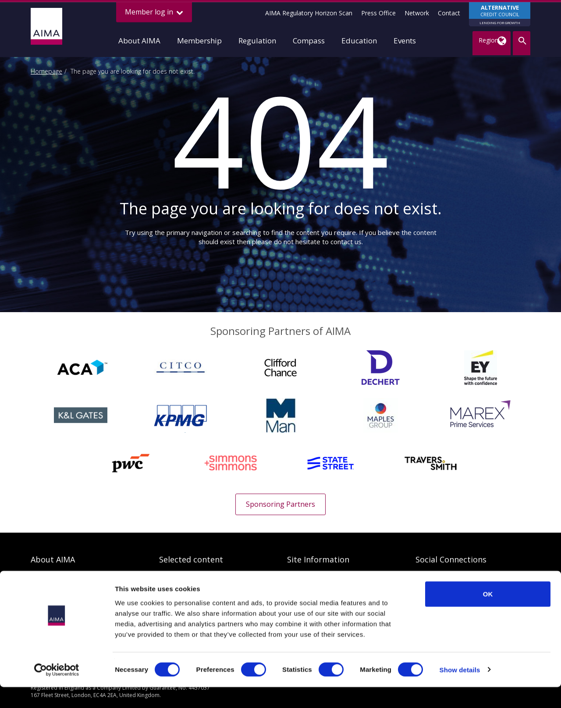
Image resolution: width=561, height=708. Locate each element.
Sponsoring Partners (280, 504)
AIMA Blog (430, 577)
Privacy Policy (306, 577)
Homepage (46, 71)
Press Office (378, 13)
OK (488, 615)
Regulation (257, 41)
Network (417, 13)
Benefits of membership (65, 591)
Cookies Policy (307, 591)
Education (359, 41)
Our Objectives (52, 577)
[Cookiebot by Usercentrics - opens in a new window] (56, 690)
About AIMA (139, 41)
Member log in (154, 12)
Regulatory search (184, 577)
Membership (199, 41)
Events (405, 41)
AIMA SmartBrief (439, 591)
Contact (449, 13)
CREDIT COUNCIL (499, 15)
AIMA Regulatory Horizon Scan (308, 13)
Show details (460, 690)
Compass (309, 41)
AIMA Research (180, 591)
